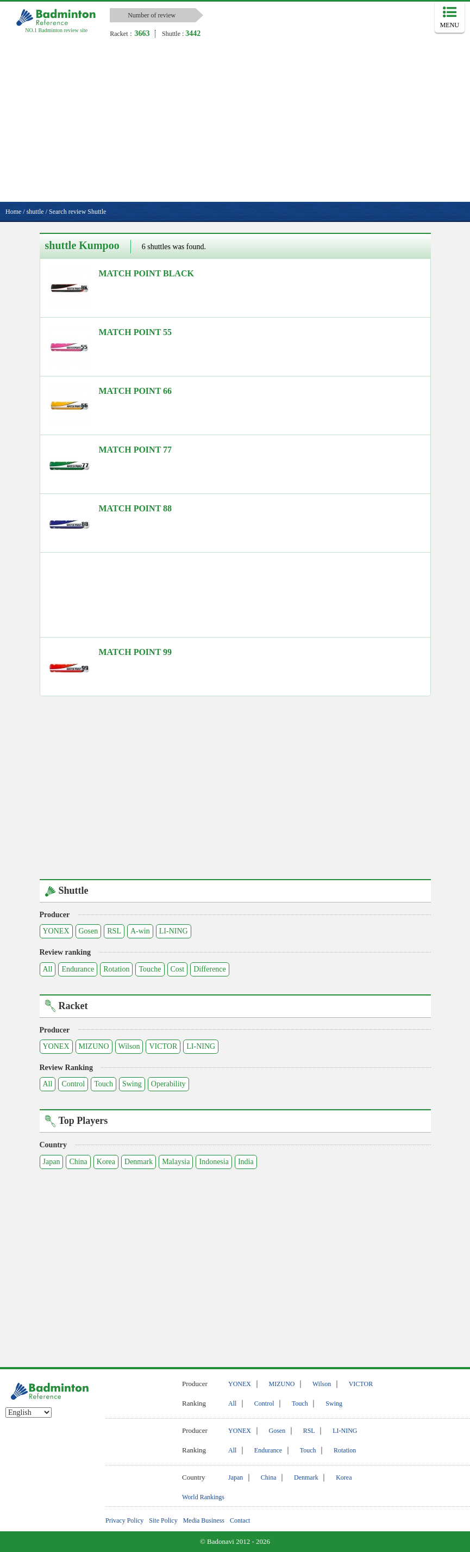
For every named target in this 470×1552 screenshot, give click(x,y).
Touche (150, 969)
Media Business (203, 1520)
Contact (240, 1520)
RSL (114, 931)
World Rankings (203, 1497)
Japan (51, 1162)
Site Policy (163, 1520)
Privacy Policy (124, 1520)
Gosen (88, 931)
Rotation (116, 969)
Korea (106, 1162)
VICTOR (163, 1046)
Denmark (138, 1162)
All (48, 969)
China (78, 1162)
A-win (140, 931)
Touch (103, 1084)
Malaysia (176, 1162)
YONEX (56, 931)
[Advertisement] (235, 120)
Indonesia (213, 1162)
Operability (168, 1084)
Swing (132, 1084)
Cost (178, 969)
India (246, 1162)
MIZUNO (94, 1046)
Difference (209, 969)
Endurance (77, 969)
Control (73, 1084)
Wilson (129, 1046)
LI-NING (173, 931)
